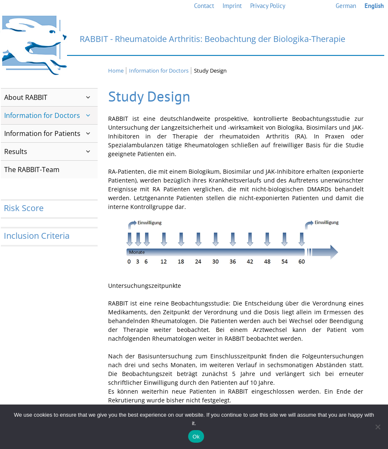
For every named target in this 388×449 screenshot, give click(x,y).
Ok (195, 436)
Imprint (232, 6)
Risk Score (24, 208)
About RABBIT (51, 97)
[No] (377, 427)
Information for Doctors (51, 115)
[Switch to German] (346, 6)
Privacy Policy (267, 6)
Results (51, 151)
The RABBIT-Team (31, 169)
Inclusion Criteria (37, 235)
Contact (204, 6)
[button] (88, 97)
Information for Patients (51, 133)
